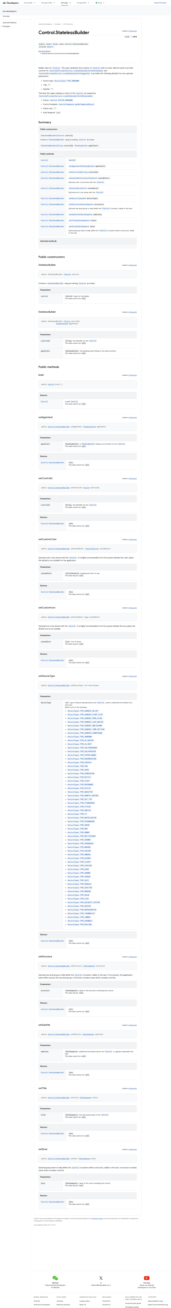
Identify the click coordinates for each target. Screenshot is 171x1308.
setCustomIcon (75, 188)
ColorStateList (90, 178)
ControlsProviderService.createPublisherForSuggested (64, 73)
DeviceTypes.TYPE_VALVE (78, 895)
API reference (10, 11)
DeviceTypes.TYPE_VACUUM (79, 851)
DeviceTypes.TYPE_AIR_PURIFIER (82, 751)
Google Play (82, 3)
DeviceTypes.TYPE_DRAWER (79, 873)
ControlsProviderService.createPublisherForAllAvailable (76, 71)
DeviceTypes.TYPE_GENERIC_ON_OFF (83, 711)
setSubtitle (74, 214)
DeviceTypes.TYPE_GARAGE (79, 877)
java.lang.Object (44, 51)
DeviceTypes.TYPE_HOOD (78, 770)
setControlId (75, 172)
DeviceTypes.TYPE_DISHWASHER (81, 821)
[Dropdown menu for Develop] (71, 3)
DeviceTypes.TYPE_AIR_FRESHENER (82, 748)
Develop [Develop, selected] (64, 3)
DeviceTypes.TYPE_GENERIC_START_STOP (85, 714)
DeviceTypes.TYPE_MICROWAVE (80, 784)
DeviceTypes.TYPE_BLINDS (79, 858)
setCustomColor (76, 178)
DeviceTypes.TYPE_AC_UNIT (80, 744)
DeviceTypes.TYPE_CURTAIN (80, 865)
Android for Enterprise (42, 1305)
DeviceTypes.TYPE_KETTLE (79, 777)
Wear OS (82, 1305)
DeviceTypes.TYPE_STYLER (79, 807)
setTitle (73, 220)
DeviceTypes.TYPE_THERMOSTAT (81, 913)
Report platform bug (155, 1301)
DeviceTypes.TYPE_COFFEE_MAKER (82, 755)
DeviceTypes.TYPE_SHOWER (79, 840)
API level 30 (133, 31)
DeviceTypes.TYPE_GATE (78, 880)
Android (37, 1301)
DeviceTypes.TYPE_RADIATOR (80, 792)
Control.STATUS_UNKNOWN (61, 100)
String (60, 146)
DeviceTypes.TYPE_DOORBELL (80, 921)
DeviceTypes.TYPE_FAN (78, 766)
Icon (85, 188)
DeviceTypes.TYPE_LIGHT (79, 781)
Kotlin (127, 37)
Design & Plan (46, 3)
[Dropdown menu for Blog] (105, 3)
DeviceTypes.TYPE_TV (77, 814)
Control (56, 68)
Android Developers (45, 24)
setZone (72, 226)
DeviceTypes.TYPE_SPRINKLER (80, 843)
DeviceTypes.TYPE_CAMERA (79, 917)
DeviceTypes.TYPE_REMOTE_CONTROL (83, 796)
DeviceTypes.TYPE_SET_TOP (80, 799)
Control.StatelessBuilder (52, 166)
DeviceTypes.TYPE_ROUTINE (80, 924)
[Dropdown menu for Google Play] (89, 3)
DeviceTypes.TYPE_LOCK (78, 899)
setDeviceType (75, 198)
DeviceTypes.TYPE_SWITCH (79, 810)
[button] (15, 26)
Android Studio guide (133, 1303)
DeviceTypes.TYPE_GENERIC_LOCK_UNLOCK (85, 722)
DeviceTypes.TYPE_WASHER (79, 847)
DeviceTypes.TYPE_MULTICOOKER (81, 836)
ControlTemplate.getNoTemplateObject (76, 104)
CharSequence (87, 204)
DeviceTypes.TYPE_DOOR (78, 869)
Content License (97, 1219)
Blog (100, 3)
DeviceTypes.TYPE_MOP (78, 829)
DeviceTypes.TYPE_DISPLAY (79, 762)
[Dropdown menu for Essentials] (35, 3)
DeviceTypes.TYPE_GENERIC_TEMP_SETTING (86, 729)
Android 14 (106, 1305)
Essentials (28, 3)
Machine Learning (63, 1305)
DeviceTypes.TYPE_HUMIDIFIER (81, 773)
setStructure (74, 204)
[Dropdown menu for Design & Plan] (55, 3)
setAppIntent (75, 166)
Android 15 (106, 1301)
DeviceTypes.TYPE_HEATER (79, 906)
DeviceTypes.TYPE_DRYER (78, 825)
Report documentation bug (158, 1305)
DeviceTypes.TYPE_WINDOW (79, 891)
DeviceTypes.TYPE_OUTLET (79, 788)
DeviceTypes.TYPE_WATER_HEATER (82, 818)
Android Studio (160, 3)
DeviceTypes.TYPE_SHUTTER (80, 888)
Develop (57, 24)
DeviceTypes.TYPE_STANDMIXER (81, 803)
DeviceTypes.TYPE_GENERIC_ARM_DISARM (85, 726)
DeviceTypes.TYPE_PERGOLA (79, 884)
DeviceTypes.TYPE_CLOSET (79, 862)
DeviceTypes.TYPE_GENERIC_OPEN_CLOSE (85, 718)
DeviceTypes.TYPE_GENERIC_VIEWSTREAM (85, 733)
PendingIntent (81, 146)
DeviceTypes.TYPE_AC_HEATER (80, 740)
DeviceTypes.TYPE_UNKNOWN (67, 81)
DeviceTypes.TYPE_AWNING (79, 854)
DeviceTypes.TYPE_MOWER (78, 832)
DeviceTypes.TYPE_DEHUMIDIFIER (82, 759)
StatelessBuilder (48, 135)
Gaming (60, 1301)
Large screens (84, 1301)
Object (50, 47)
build (71, 160)
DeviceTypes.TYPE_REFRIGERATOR (82, 910)
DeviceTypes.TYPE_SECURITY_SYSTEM (83, 902)
